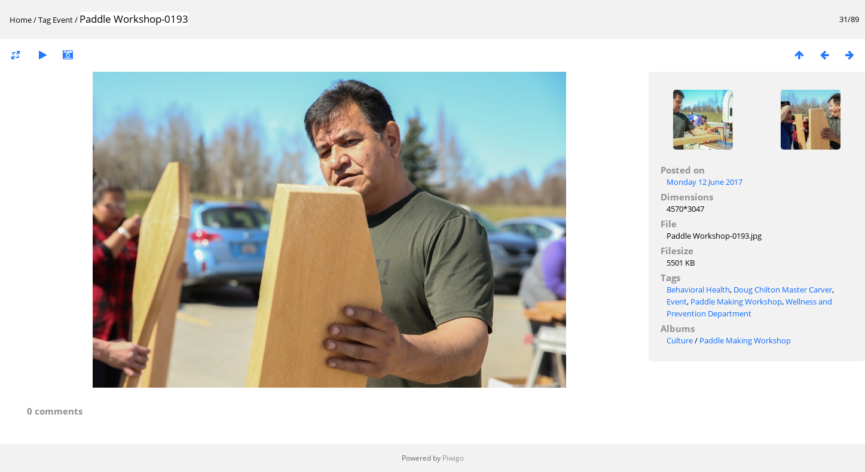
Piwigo (453, 458)
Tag (44, 19)
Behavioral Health (698, 289)
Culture (680, 340)
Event (63, 19)
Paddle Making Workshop (736, 301)
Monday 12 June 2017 (704, 181)
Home (21, 19)
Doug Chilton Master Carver (782, 289)
